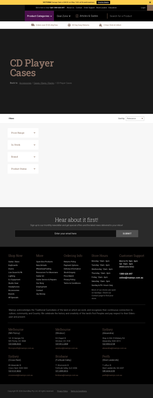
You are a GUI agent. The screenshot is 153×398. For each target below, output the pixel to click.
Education (112, 8)
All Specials (13, 297)
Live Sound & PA (15, 272)
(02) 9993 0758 (108, 344)
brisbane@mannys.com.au (66, 375)
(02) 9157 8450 (14, 371)
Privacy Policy (69, 279)
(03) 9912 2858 (61, 344)
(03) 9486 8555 (14, 344)
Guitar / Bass (13, 262)
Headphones (14, 287)
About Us (70, 8)
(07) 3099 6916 (61, 371)
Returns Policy (70, 262)
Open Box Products (44, 262)
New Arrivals (41, 265)
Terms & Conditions (72, 283)
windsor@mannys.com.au (66, 348)
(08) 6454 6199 (108, 371)
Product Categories (39, 16)
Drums (11, 269)
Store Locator (101, 8)
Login (143, 8)
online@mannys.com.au (131, 277)
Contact (79, 8)
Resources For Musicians (47, 272)
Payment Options (71, 265)
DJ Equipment (14, 279)
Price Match (69, 276)
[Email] (65, 233)
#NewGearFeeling (43, 269)
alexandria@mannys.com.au (114, 348)
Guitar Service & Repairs (46, 279)
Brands (11, 294)
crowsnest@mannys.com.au (20, 375)
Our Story (40, 283)
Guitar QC (40, 276)
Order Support (89, 8)
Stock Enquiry (69, 272)
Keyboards (13, 265)
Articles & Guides (89, 15)
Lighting (11, 276)
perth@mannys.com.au (112, 375)
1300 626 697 (59, 8)
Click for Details (103, 2)
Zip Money (40, 294)
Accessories (13, 290)
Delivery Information (72, 269)
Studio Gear (13, 283)
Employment (41, 287)
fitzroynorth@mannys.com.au (21, 348)
